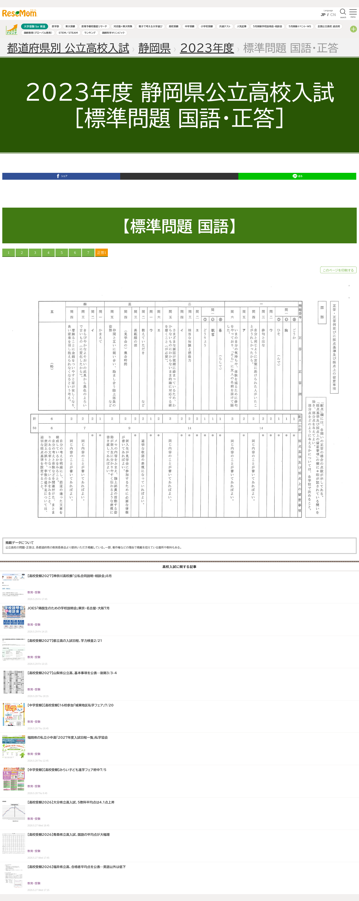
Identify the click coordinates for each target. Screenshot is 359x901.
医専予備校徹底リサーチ (94, 26)
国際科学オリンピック (113, 33)
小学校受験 (207, 26)
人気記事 (242, 26)
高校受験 (173, 26)
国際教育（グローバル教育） (38, 33)
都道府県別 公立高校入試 (68, 48)
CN (333, 15)
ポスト (179, 183)
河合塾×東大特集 (123, 26)
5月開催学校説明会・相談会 (267, 26)
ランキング (89, 33)
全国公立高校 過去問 (329, 26)
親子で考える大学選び (150, 26)
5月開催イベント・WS (299, 26)
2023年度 (207, 48)
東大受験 (70, 26)
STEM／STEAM (68, 33)
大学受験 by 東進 (34, 26)
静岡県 (154, 48)
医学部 (55, 26)
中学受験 (189, 26)
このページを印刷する (338, 270)
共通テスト (225, 26)
